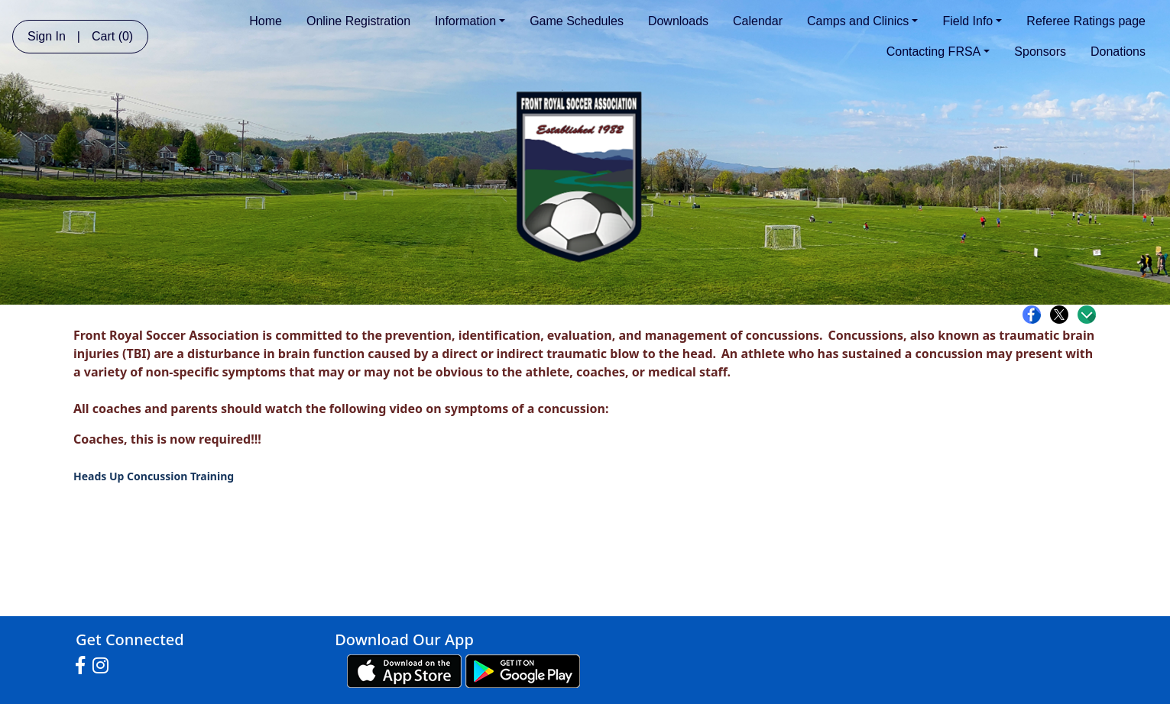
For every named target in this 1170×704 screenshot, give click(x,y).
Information (470, 21)
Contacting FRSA (938, 51)
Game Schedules (577, 21)
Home (265, 21)
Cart (112, 36)
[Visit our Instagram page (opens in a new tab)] (104, 666)
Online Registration (358, 21)
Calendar (758, 21)
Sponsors (1040, 51)
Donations (1118, 51)
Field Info (972, 21)
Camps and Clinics (862, 21)
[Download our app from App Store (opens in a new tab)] (404, 670)
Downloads (678, 21)
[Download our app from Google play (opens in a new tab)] (522, 670)
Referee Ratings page (1086, 21)
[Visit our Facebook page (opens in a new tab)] (84, 666)
